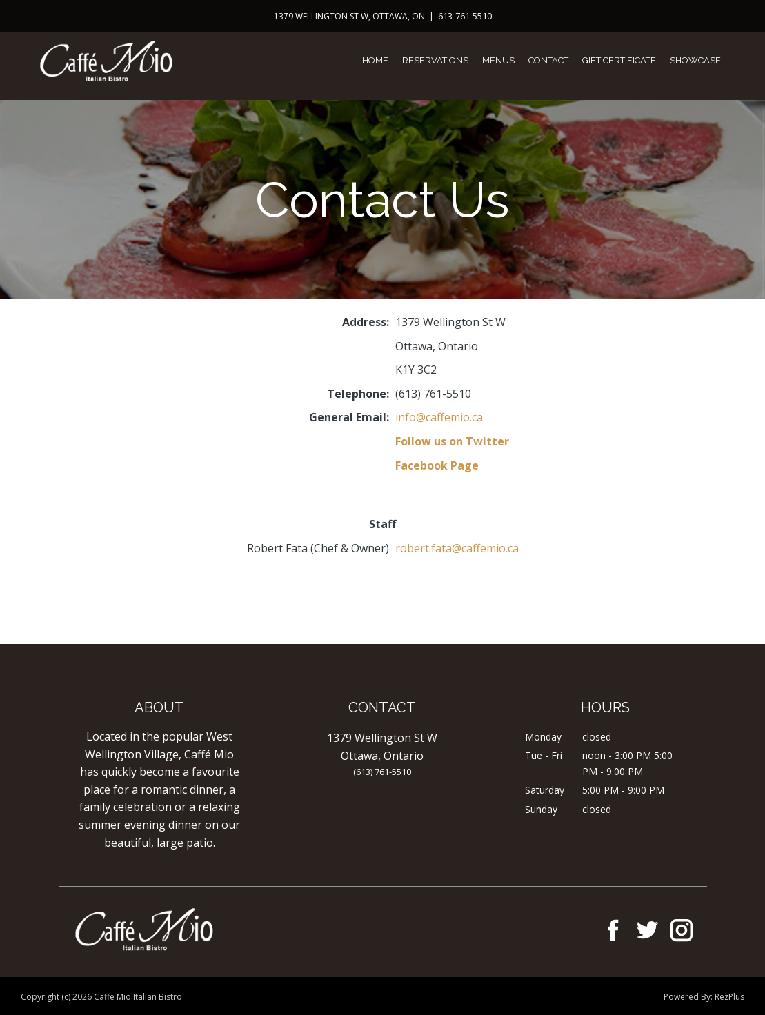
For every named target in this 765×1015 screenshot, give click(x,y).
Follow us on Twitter (452, 441)
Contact (548, 60)
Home (375, 60)
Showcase (695, 60)
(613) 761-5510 (382, 771)
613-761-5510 (465, 16)
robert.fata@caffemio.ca (457, 548)
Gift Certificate (619, 60)
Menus (498, 60)
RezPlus (729, 997)
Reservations (435, 60)
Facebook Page (437, 465)
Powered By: (689, 997)
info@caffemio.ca (439, 417)
